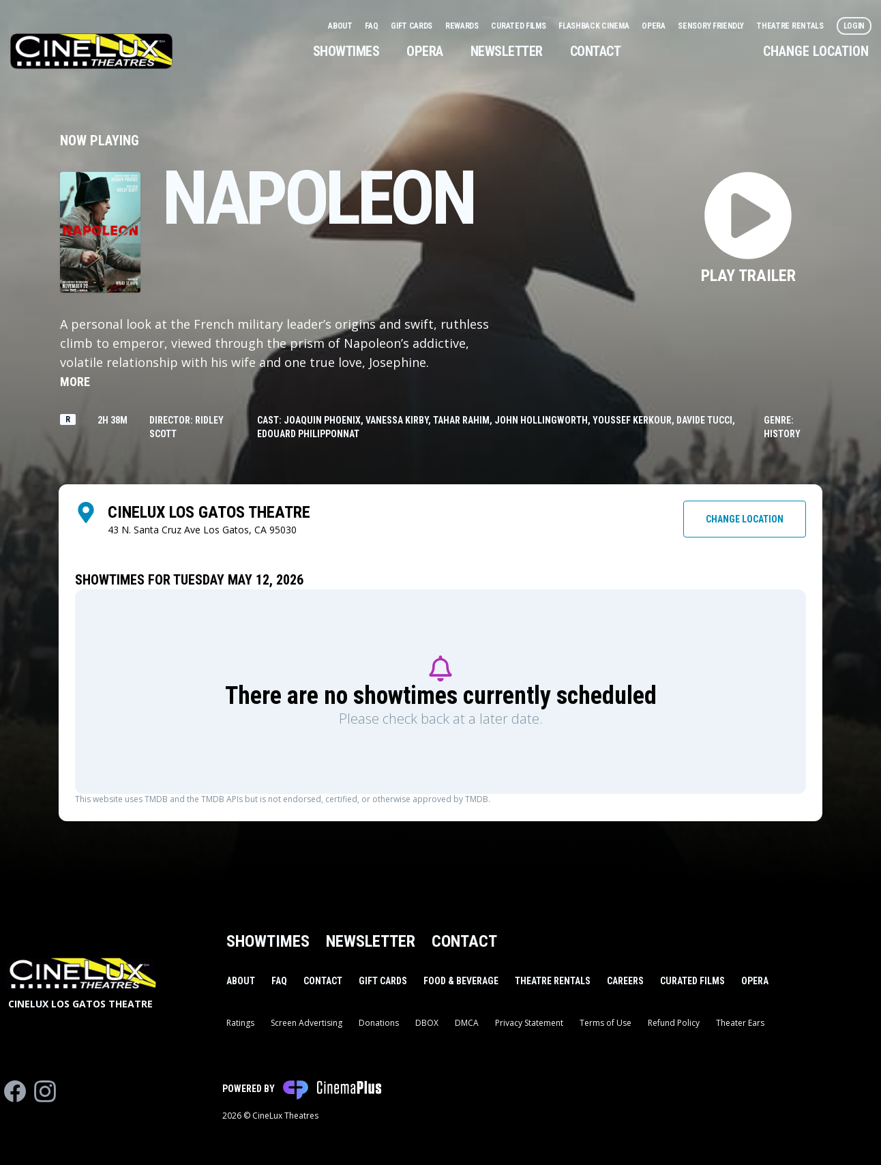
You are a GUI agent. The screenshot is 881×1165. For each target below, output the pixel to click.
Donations (379, 1023)
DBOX (426, 1023)
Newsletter (507, 51)
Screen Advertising (306, 1023)
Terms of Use (605, 1023)
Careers (625, 980)
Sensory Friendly (711, 26)
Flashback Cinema (594, 26)
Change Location (816, 51)
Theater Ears (740, 1023)
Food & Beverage (460, 980)
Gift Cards (412, 26)
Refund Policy (674, 1023)
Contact (595, 51)
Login (854, 26)
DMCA (467, 1023)
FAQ (372, 26)
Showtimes (346, 51)
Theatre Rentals (790, 26)
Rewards (463, 26)
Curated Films (519, 26)
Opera (654, 26)
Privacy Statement (529, 1023)
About (341, 26)
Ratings (240, 1023)
